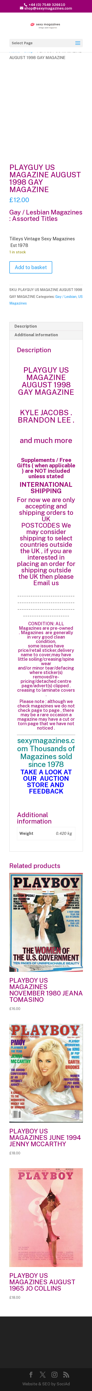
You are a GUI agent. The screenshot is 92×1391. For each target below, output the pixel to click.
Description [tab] (25, 326)
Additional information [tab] (36, 335)
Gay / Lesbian (66, 297)
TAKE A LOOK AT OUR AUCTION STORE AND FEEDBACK (46, 781)
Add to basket (31, 267)
